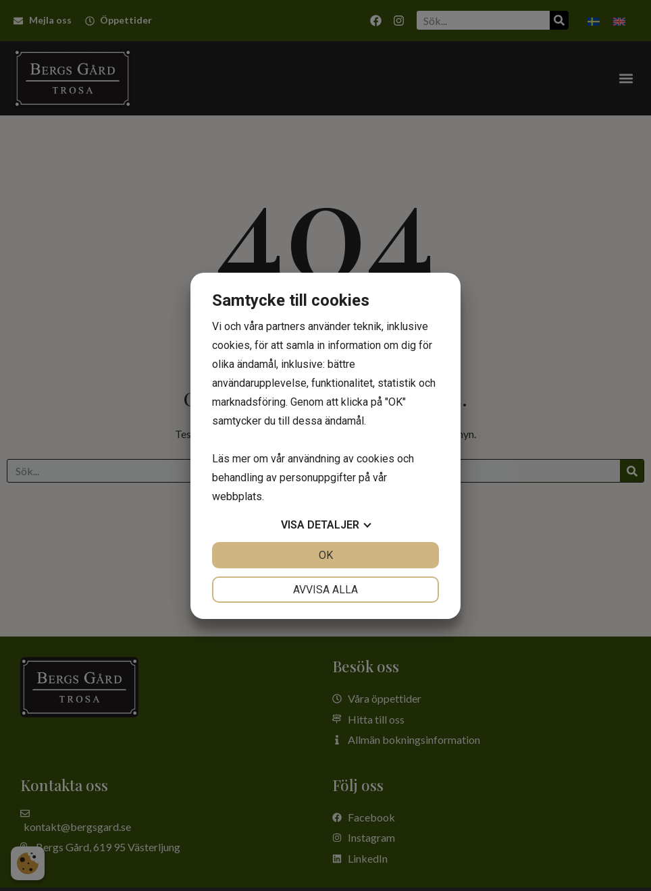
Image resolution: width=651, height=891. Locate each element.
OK (326, 555)
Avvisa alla (325, 589)
